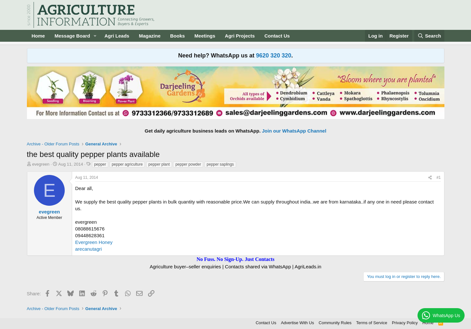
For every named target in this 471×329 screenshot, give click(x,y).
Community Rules (335, 322)
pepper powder (188, 164)
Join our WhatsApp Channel (294, 131)
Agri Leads (116, 36)
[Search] (429, 36)
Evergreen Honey (94, 242)
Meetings (204, 36)
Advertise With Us (297, 322)
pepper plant (159, 164)
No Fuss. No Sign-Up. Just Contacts (235, 259)
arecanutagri (88, 249)
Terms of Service (371, 322)
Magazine (150, 36)
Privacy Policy (405, 322)
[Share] (430, 177)
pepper (100, 164)
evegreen (40, 164)
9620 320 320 (273, 55)
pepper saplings (220, 164)
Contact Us (277, 36)
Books (177, 36)
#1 (438, 177)
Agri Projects (240, 36)
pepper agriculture (127, 164)
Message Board (72, 36)
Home (38, 36)
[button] (95, 36)
